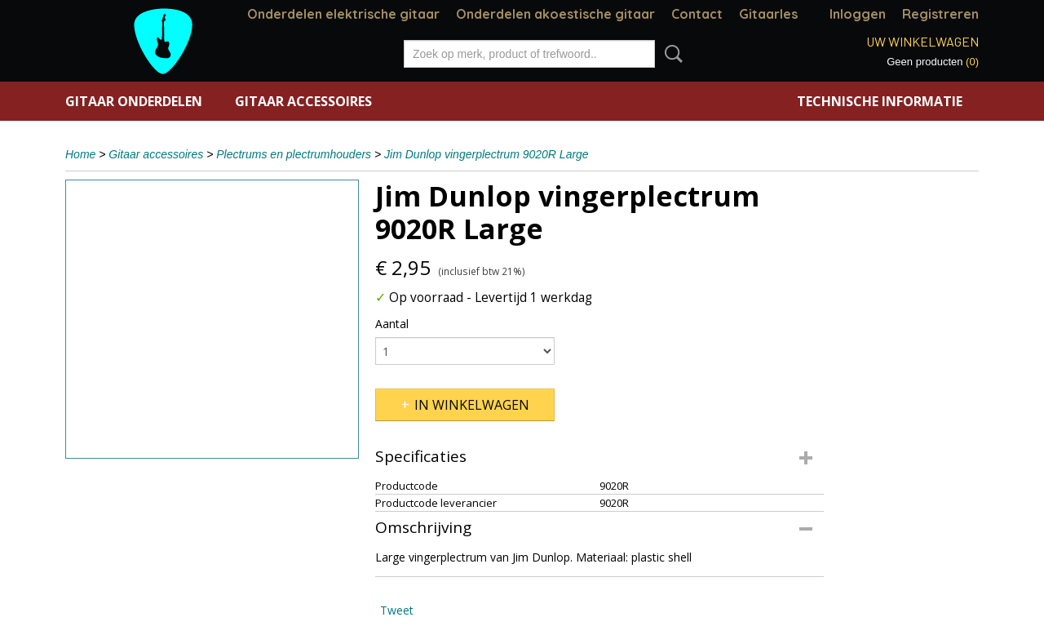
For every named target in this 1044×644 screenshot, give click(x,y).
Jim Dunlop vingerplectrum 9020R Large (486, 154)
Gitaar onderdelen (133, 101)
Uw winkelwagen (922, 41)
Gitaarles (768, 14)
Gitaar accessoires (303, 101)
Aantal (392, 323)
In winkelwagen (471, 405)
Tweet (397, 610)
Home (80, 154)
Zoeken (670, 54)
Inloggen (857, 14)
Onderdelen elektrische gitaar (343, 14)
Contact (697, 14)
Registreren (940, 14)
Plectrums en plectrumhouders (293, 154)
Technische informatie (879, 101)
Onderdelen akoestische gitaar (555, 14)
